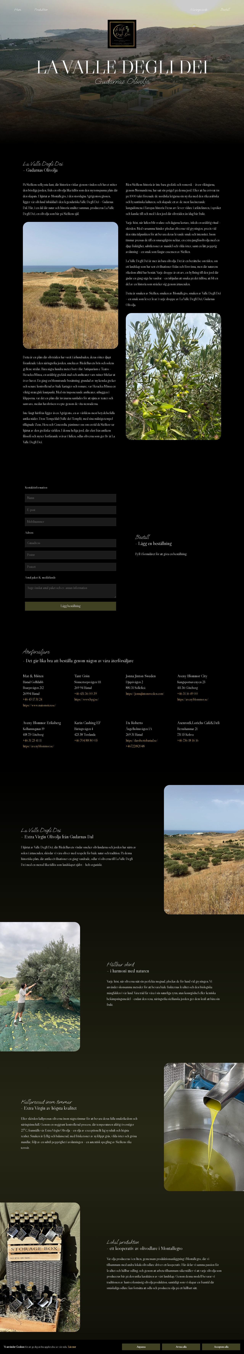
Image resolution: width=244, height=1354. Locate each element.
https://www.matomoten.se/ (39, 705)
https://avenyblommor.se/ (193, 699)
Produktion (40, 10)
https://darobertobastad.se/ (142, 741)
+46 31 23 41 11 (32, 741)
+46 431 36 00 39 (85, 694)
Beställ (225, 10)
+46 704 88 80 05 (86, 741)
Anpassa (141, 1346)
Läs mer (72, 1346)
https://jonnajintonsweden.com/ (145, 694)
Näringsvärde (198, 10)
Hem (17, 10)
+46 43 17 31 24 (32, 699)
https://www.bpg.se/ (86, 699)
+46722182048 (135, 746)
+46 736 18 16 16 (187, 741)
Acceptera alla (221, 1346)
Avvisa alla (181, 1346)
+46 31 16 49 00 (187, 694)
